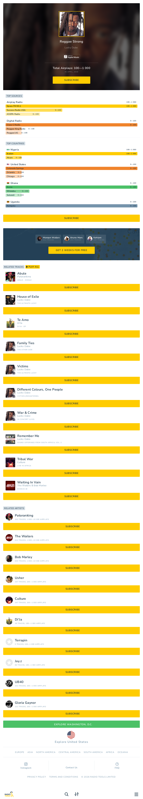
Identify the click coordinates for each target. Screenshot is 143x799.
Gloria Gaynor (25, 702)
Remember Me (28, 436)
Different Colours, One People (40, 389)
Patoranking (24, 277)
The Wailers (24, 485)
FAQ (117, 766)
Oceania (123, 752)
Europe (19, 752)
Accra (9, 187)
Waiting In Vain (29, 482)
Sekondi (11, 195)
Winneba (11, 191)
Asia (30, 752)
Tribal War (25, 459)
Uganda (15, 201)
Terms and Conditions (63, 776)
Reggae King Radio (16, 128)
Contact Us (71, 766)
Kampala (11, 205)
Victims (22, 366)
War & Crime (27, 412)
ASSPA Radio (13, 114)
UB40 (19, 682)
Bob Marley (40, 485)
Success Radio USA (16, 110)
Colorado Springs (15, 168)
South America (93, 752)
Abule (21, 273)
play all (32, 266)
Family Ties (25, 343)
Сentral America (70, 752)
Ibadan (10, 153)
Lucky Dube (71, 47)
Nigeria (15, 149)
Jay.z (18, 661)
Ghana (14, 183)
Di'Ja (19, 323)
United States (18, 164)
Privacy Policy (36, 776)
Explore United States (71, 737)
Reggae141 (12, 132)
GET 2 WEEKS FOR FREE (71, 250)
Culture (21, 462)
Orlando (11, 172)
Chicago (11, 176)
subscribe (71, 80)
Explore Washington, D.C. (72, 724)
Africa (110, 752)
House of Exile (28, 296)
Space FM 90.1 (14, 106)
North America (46, 752)
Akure (10, 157)
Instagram (25, 766)
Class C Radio (13, 124)
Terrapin (21, 640)
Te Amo (23, 320)
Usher (19, 578)
